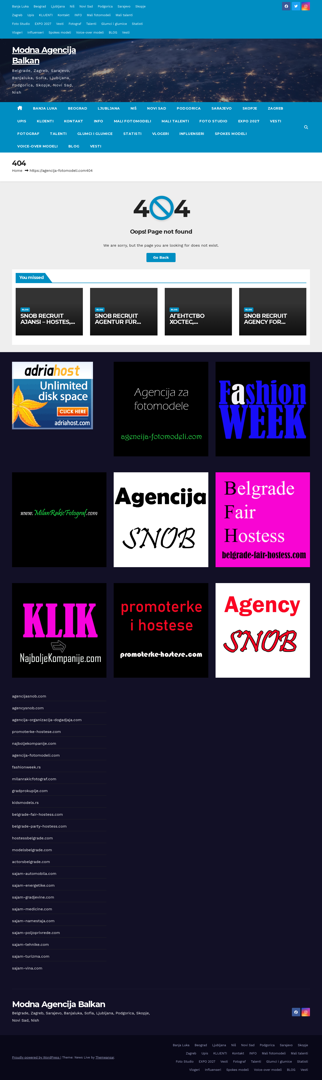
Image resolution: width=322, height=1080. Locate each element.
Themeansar (104, 1057)
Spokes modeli (60, 32)
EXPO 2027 (43, 24)
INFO (78, 15)
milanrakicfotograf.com (34, 779)
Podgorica (105, 6)
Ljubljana (58, 6)
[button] (306, 127)
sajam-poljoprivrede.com (36, 932)
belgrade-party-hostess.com (39, 826)
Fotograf (75, 24)
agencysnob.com (28, 708)
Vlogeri (17, 32)
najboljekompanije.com (34, 743)
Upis (30, 15)
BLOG (113, 32)
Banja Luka (20, 6)
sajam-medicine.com (32, 909)
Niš (72, 6)
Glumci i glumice (114, 24)
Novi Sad (86, 6)
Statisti (137, 24)
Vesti (60, 24)
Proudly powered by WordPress (36, 1057)
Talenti (91, 24)
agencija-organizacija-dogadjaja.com (47, 720)
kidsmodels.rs (25, 802)
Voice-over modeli (90, 32)
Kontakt (63, 15)
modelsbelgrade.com (32, 850)
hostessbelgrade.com (32, 838)
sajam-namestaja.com (33, 921)
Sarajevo (124, 6)
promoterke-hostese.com (36, 731)
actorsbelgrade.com (31, 861)
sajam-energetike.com (33, 885)
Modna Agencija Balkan (58, 1004)
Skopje (140, 6)
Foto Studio (21, 24)
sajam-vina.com (27, 968)
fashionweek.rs (26, 767)
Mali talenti (124, 15)
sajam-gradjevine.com (33, 897)
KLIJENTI (46, 15)
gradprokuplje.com (30, 790)
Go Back (161, 257)
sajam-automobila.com (34, 873)
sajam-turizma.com (30, 956)
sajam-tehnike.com (30, 944)
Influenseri (35, 32)
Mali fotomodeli (99, 15)
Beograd (40, 6)
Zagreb (17, 15)
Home (17, 170)
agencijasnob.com (29, 696)
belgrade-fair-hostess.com (37, 814)
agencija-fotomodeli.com (36, 755)
